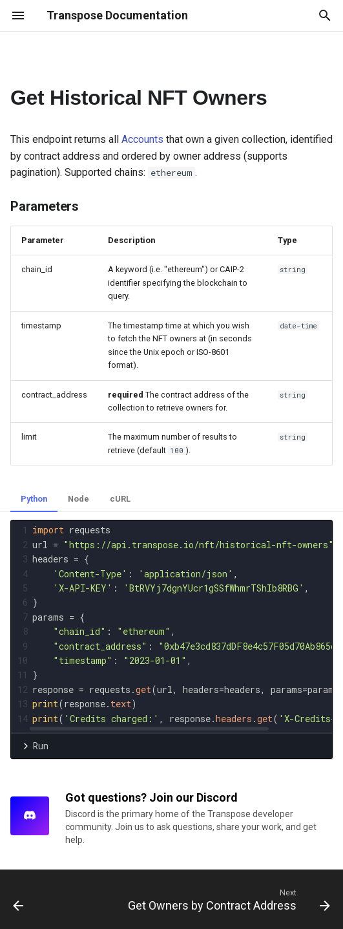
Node (78, 499)
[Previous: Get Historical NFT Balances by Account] (18, 899)
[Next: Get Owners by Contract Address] (227, 899)
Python (34, 499)
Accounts (142, 139)
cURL (120, 499)
